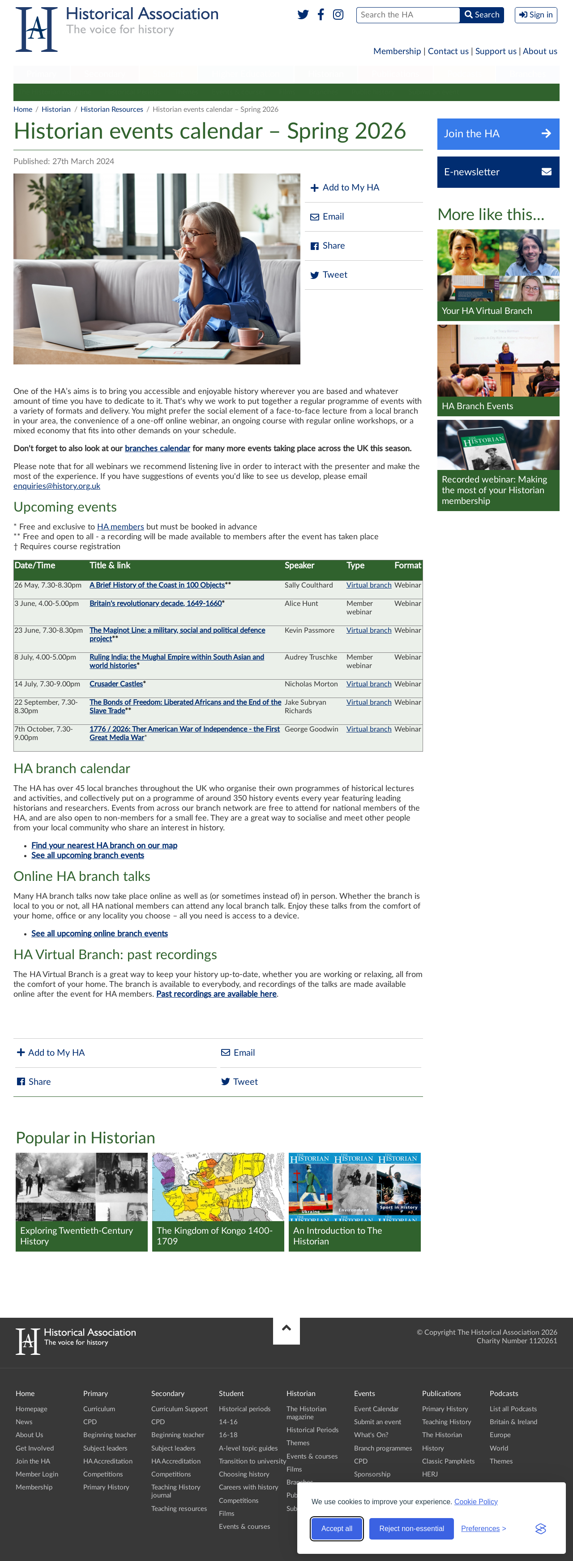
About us (540, 51)
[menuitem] (41, 75)
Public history (373, 92)
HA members (120, 527)
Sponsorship (372, 1474)
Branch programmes (383, 1448)
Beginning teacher (109, 1435)
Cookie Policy (476, 1502)
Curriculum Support (179, 1409)
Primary (41, 74)
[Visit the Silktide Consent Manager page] (541, 1529)
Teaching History (446, 1422)
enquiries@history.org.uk (56, 486)
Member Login (37, 1474)
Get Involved (35, 1448)
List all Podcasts (513, 1409)
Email (326, 217)
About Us (29, 1435)
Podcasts (464, 74)
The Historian (442, 1435)
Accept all (336, 1528)
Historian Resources (112, 109)
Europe (500, 1435)
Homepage (31, 1409)
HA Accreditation (108, 1461)
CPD (90, 1422)
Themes (186, 92)
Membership (397, 51)
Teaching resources (179, 1509)
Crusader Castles (116, 684)
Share (327, 246)
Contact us (448, 51)
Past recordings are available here (216, 994)
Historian (326, 74)
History (433, 1448)
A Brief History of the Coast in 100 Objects (157, 585)
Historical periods (245, 1409)
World (499, 1448)
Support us (496, 51)
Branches (527, 74)
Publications (395, 74)
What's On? (371, 1435)
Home (22, 109)
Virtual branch (369, 585)
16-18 (228, 1435)
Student (168, 74)
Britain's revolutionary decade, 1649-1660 (156, 603)
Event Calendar (376, 1409)
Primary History (106, 1487)
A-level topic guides (248, 1448)
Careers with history (248, 1487)
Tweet (328, 275)
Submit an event (433, 92)
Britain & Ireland (513, 1422)
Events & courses (238, 92)
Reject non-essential (411, 1528)
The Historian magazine (54, 92)
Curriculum (99, 1409)
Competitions (103, 1474)
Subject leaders (105, 1448)
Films (287, 92)
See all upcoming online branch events (99, 934)
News (24, 1422)
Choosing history (244, 1474)
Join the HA (33, 1461)
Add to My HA (344, 188)
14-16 (228, 1422)
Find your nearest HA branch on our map (104, 846)
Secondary (104, 74)
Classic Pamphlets (448, 1461)
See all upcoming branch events (87, 856)
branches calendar (157, 449)
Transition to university (252, 1461)
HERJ (430, 1474)
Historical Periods (133, 92)
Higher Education (246, 74)
